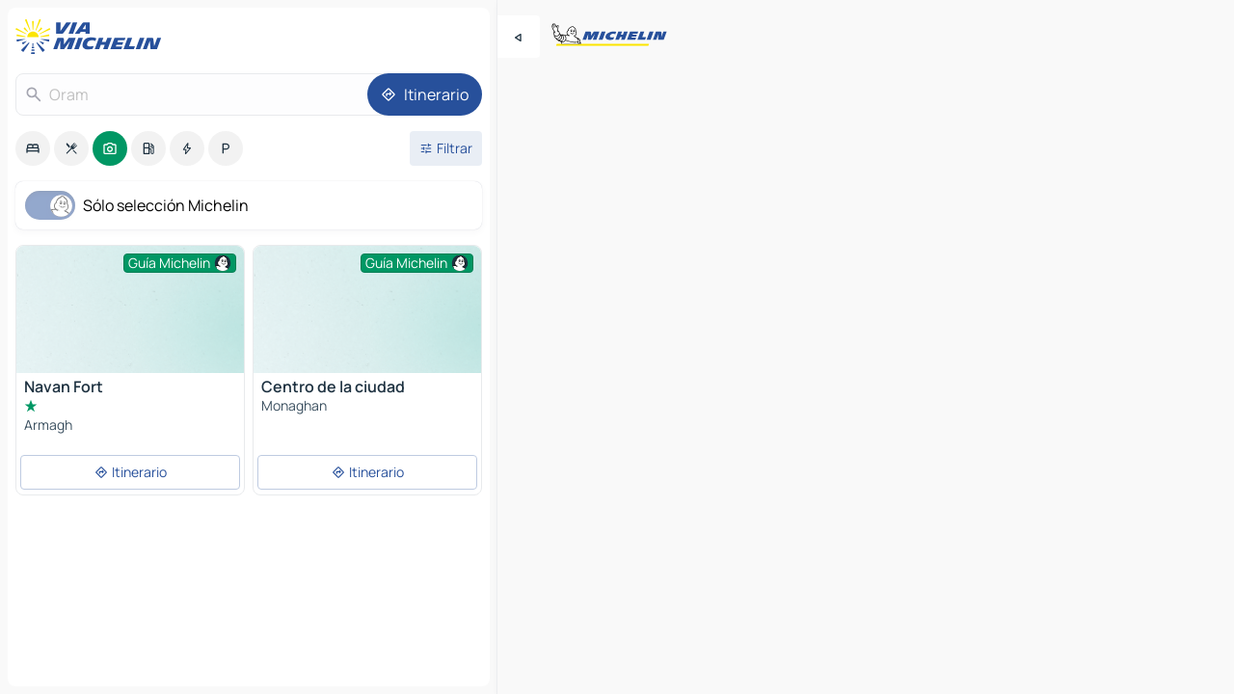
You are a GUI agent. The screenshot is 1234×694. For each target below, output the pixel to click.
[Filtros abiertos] (446, 148)
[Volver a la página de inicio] (92, 36)
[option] (32, 148)
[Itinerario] (424, 94)
